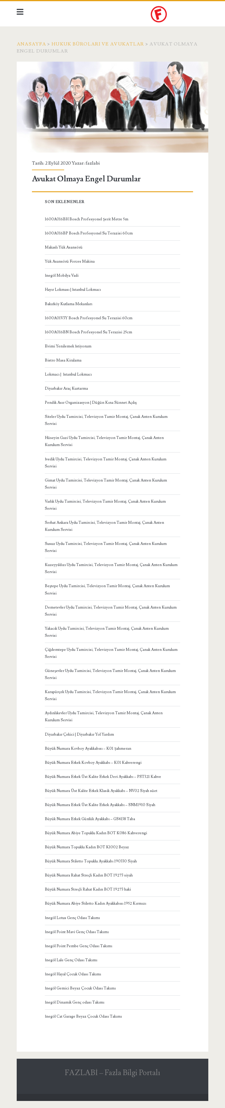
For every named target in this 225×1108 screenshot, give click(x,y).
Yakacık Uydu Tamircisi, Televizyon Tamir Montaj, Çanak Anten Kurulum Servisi (107, 632)
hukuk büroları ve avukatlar (98, 44)
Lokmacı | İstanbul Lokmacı (68, 374)
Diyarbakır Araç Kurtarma (66, 388)
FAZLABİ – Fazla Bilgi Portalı (112, 1073)
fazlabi (93, 163)
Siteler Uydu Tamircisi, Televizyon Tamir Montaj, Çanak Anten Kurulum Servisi (106, 420)
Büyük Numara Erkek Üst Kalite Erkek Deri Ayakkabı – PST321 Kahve (103, 776)
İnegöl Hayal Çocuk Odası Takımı (73, 974)
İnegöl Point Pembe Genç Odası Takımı (78, 946)
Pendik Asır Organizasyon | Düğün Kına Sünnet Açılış (91, 402)
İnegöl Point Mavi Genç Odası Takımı (77, 932)
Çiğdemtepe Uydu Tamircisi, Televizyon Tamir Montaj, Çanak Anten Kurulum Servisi (111, 653)
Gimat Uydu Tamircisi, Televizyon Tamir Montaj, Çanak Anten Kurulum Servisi (106, 484)
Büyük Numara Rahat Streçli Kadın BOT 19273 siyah (89, 875)
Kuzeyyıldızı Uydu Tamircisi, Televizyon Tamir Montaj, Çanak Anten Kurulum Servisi (111, 568)
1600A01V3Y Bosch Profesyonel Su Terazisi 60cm (88, 318)
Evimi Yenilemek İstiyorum (68, 346)
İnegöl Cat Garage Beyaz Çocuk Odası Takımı (83, 1016)
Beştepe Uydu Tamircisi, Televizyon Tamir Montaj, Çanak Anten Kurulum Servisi (107, 589)
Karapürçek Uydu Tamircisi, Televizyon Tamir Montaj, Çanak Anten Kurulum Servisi (110, 695)
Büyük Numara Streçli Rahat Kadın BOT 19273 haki (88, 889)
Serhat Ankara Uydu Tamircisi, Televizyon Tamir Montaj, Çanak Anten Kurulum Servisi (104, 526)
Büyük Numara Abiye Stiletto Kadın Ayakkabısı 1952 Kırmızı (95, 903)
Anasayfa (31, 44)
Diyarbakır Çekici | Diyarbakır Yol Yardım (79, 734)
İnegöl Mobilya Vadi (62, 275)
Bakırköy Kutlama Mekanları (68, 304)
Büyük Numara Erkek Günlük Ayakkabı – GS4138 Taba (90, 819)
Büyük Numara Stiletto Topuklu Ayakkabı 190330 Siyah (91, 861)
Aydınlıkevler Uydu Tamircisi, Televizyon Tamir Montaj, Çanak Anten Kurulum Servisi (104, 716)
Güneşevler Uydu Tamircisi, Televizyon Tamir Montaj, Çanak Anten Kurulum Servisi (110, 674)
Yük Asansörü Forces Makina (70, 261)
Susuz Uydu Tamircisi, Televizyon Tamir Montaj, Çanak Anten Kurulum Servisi (106, 547)
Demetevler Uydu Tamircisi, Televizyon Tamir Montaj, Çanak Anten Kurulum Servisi (111, 611)
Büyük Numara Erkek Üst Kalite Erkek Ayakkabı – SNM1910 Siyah (100, 805)
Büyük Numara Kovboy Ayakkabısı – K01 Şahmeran (88, 748)
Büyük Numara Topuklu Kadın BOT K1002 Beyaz (87, 847)
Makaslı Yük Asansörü (64, 247)
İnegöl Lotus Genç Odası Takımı (72, 918)
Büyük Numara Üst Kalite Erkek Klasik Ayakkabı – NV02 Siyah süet (101, 790)
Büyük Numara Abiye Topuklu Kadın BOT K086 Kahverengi (96, 833)
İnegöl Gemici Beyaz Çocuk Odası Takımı (80, 988)
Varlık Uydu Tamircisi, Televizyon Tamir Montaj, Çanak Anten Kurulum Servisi (105, 505)
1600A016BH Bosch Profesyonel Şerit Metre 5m (86, 219)
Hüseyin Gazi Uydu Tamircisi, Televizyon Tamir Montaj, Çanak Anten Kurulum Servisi (104, 441)
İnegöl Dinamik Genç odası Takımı (74, 1002)
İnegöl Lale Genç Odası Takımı (71, 960)
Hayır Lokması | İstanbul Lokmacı (73, 289)
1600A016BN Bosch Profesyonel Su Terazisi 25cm (88, 332)
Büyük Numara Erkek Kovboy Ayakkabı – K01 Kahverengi (93, 762)
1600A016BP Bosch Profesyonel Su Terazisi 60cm (89, 233)
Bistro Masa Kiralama (63, 360)
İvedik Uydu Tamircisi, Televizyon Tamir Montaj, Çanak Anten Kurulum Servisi (105, 463)
